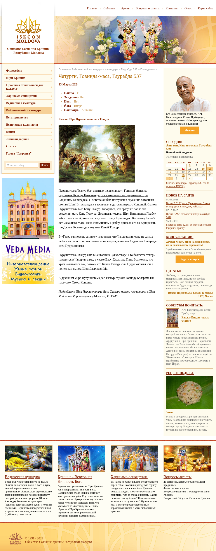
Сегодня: (174, 142)
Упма (170, 412)
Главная (92, 8)
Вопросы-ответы (178, 477)
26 (183, 175)
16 (209, 168)
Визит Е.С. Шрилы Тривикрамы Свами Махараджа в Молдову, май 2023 (188, 205)
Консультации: (179, 237)
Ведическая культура (21, 103)
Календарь (111, 69)
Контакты (172, 8)
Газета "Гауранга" (19, 153)
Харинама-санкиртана (21, 95)
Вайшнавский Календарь (23, 110)
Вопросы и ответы (148, 8)
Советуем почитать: (184, 305)
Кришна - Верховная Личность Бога (75, 479)
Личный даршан (17, 139)
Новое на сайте (180, 195)
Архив (125, 8)
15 (203, 168)
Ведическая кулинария (22, 124)
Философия (14, 70)
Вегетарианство (17, 117)
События (109, 8)
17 (169, 172)
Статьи (11, 146)
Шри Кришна (15, 78)
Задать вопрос (189, 259)
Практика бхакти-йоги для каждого (25, 86)
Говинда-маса (148, 69)
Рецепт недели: (180, 373)
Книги (10, 132)
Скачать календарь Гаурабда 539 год (186, 182)
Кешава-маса (188, 145)
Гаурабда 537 (129, 69)
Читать (190, 130)
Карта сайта (205, 8)
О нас (188, 8)
